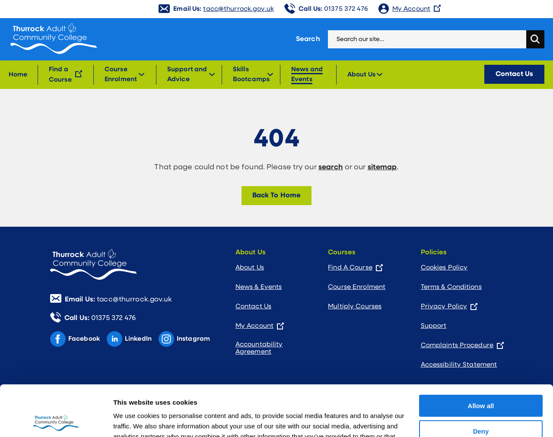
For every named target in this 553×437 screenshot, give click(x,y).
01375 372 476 (333, 9)
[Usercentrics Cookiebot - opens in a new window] (56, 420)
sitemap (382, 167)
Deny (481, 380)
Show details (133, 420)
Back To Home (276, 195)
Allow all (481, 355)
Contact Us (514, 74)
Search (308, 39)
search (330, 167)
